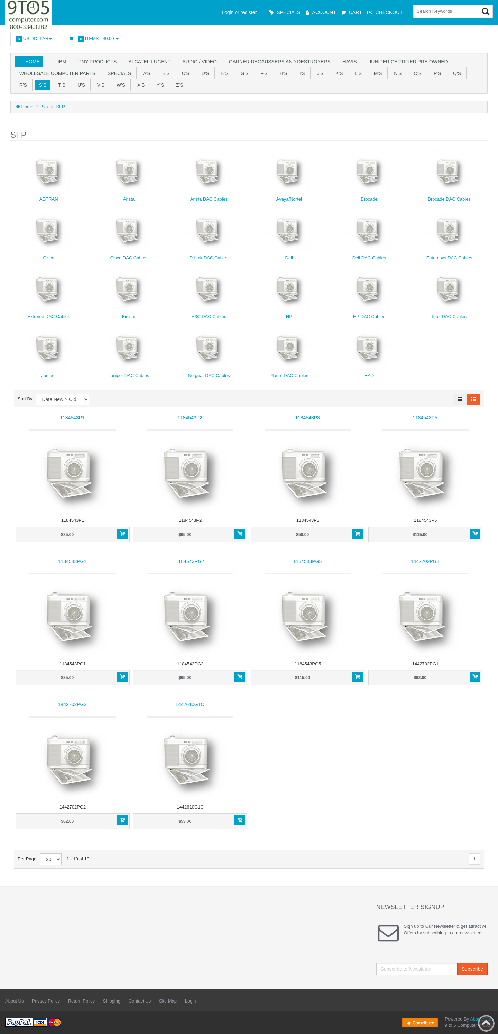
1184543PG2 (190, 561)
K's (338, 73)
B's (165, 73)
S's (41, 85)
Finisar (129, 316)
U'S (80, 85)
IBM (60, 61)
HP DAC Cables (369, 316)
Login (190, 1001)
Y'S (159, 85)
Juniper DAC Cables (129, 375)
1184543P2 (189, 418)
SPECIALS (118, 73)
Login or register (239, 12)
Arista (129, 199)
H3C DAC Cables (209, 316)
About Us (14, 1001)
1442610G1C (189, 704)
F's (263, 73)
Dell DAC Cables (369, 257)
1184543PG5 (307, 561)
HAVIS (348, 61)
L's (357, 73)
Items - (93, 39)
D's (204, 73)
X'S (140, 85)
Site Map (168, 1001)
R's (22, 85)
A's (145, 73)
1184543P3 (307, 418)
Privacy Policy (46, 1001)
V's (99, 85)
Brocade (369, 199)
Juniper (49, 375)
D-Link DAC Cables (209, 257)
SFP (60, 106)
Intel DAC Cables (449, 316)
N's (396, 73)
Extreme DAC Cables (48, 316)
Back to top (486, 1023)
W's (119, 85)
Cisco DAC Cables (129, 257)
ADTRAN (48, 199)
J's (319, 73)
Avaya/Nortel (289, 199)
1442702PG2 (72, 704)
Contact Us (140, 1001)
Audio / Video (198, 61)
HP (289, 316)
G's (243, 73)
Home (32, 61)
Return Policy (81, 1001)
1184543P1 (72, 418)
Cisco (49, 257)
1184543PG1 (72, 561)
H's (282, 73)
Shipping (112, 1001)
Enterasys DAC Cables (449, 257)
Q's (455, 73)
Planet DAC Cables (289, 375)
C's (184, 73)
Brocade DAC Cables (449, 199)
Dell (289, 257)
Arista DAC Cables (209, 199)
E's (224, 73)
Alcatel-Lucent (148, 61)
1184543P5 (425, 418)
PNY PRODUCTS (96, 61)
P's (436, 73)
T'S (60, 85)
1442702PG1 (425, 561)
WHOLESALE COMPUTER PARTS (56, 73)
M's (376, 73)
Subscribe (472, 969)
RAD (369, 375)
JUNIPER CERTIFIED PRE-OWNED (407, 61)
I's (301, 73)
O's (416, 73)
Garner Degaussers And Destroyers (278, 61)
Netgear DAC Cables (209, 375)
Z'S (178, 85)
